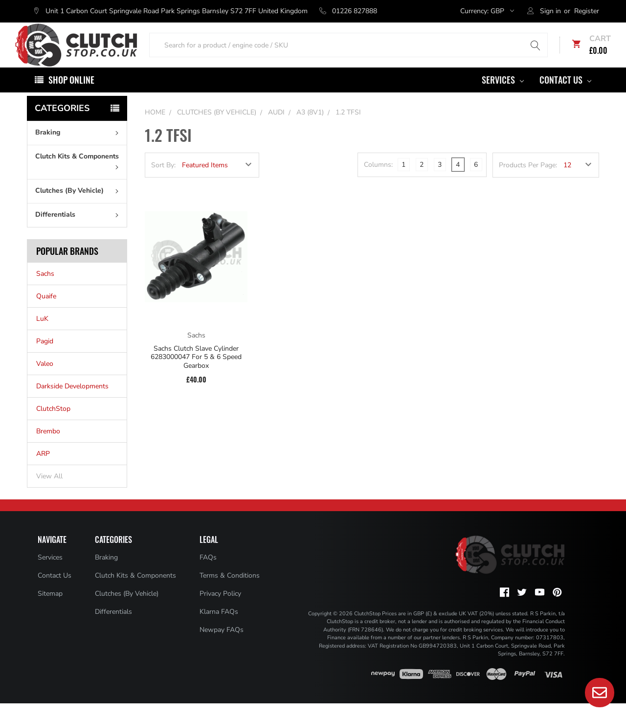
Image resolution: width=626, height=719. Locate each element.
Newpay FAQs (222, 645)
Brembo (48, 446)
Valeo (44, 379)
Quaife (46, 311)
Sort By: (163, 180)
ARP (43, 469)
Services (503, 95)
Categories (62, 124)
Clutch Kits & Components (79, 176)
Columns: (378, 180)
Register (586, 11)
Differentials (79, 230)
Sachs (45, 289)
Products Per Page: (528, 180)
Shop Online (71, 95)
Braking (79, 148)
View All (49, 491)
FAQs (208, 573)
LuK (42, 334)
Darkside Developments (72, 401)
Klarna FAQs (219, 627)
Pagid (44, 356)
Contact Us (565, 95)
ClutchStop (53, 424)
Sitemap (50, 609)
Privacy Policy (220, 609)
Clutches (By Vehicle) (79, 206)
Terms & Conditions (230, 591)
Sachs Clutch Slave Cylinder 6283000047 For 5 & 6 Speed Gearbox (196, 373)
